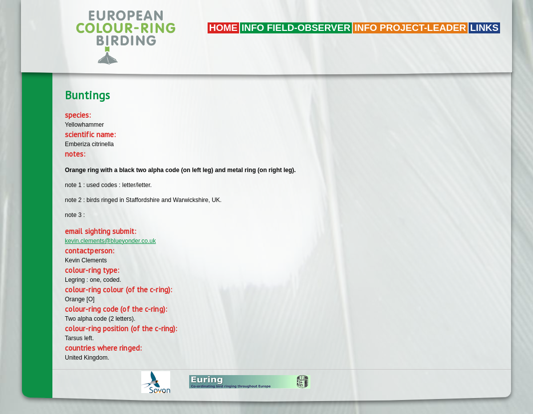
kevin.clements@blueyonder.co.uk (110, 240)
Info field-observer (296, 27)
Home (223, 27)
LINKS (484, 27)
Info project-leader (410, 27)
